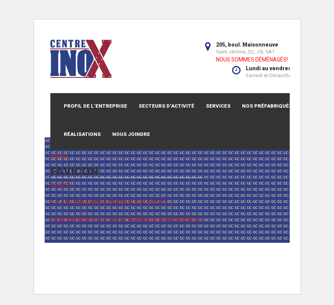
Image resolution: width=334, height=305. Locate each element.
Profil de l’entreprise (95, 106)
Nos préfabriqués (267, 106)
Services (218, 106)
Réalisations (82, 134)
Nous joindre (131, 134)
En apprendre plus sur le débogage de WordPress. (126, 220)
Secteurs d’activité (166, 106)
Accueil (61, 185)
